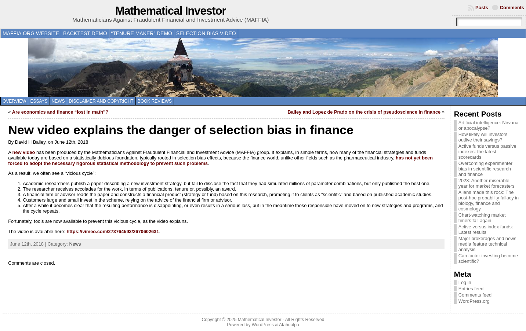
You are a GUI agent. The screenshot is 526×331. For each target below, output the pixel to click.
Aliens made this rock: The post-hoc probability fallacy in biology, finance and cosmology (488, 201)
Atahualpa (289, 324)
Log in (464, 282)
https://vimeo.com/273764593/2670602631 (113, 231)
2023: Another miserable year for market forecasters (486, 183)
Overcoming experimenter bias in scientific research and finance (485, 169)
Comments (512, 7)
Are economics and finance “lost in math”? (60, 112)
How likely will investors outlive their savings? (483, 137)
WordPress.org (474, 301)
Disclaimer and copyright (101, 101)
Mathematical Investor (170, 10)
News (58, 101)
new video (23, 152)
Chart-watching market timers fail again (482, 217)
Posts (481, 7)
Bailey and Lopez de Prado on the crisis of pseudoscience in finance (363, 112)
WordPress (263, 324)
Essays (38, 101)
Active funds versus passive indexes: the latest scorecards (487, 151)
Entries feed (470, 288)
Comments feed (474, 295)
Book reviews (155, 101)
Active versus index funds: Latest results (485, 229)
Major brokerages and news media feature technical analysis (487, 244)
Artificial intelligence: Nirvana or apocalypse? (488, 125)
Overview (14, 101)
